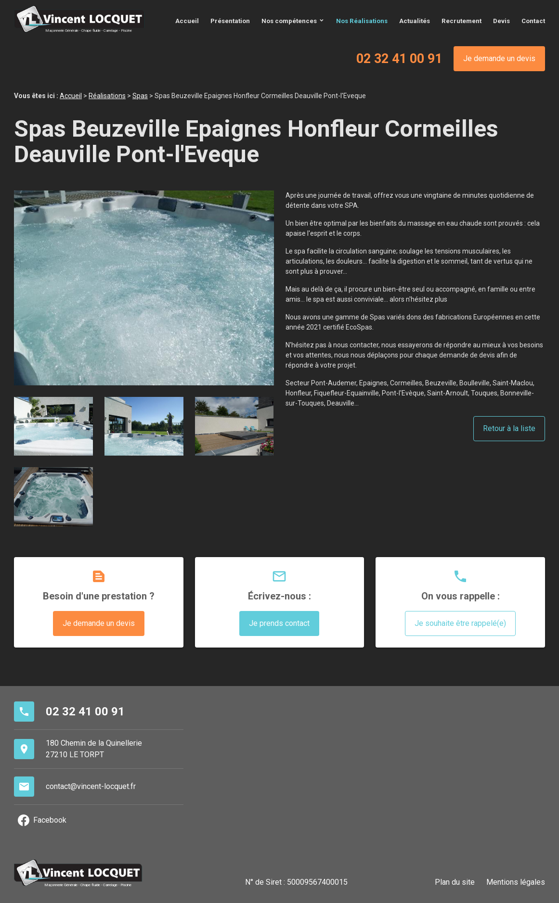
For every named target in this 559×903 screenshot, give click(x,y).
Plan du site (455, 881)
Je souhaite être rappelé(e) (460, 622)
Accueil (187, 20)
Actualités (414, 20)
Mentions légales (515, 881)
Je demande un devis (499, 58)
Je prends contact (279, 622)
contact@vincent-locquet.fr (91, 785)
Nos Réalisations (362, 20)
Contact (533, 20)
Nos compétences (289, 20)
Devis (501, 20)
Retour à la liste (509, 427)
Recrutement (461, 20)
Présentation (230, 20)
